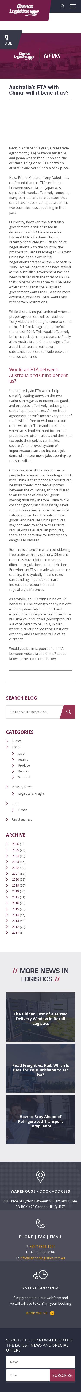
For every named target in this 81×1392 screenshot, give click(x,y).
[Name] (40, 1362)
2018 (15, 891)
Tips (15, 803)
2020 (15, 879)
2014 (15, 915)
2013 (15, 921)
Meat (21, 753)
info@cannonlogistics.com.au (42, 1258)
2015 (15, 909)
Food (15, 747)
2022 (15, 868)
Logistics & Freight (31, 793)
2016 (15, 903)
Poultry (23, 760)
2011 (15, 932)
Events (16, 741)
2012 (15, 927)
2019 (15, 885)
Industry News (22, 787)
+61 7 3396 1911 (42, 1246)
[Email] (40, 1375)
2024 (15, 856)
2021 (15, 873)
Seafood (24, 777)
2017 (15, 897)
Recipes (23, 771)
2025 (15, 850)
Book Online (36, 1313)
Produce (24, 765)
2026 (15, 844)
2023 (15, 862)
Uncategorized (22, 819)
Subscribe (62, 1375)
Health (22, 810)
